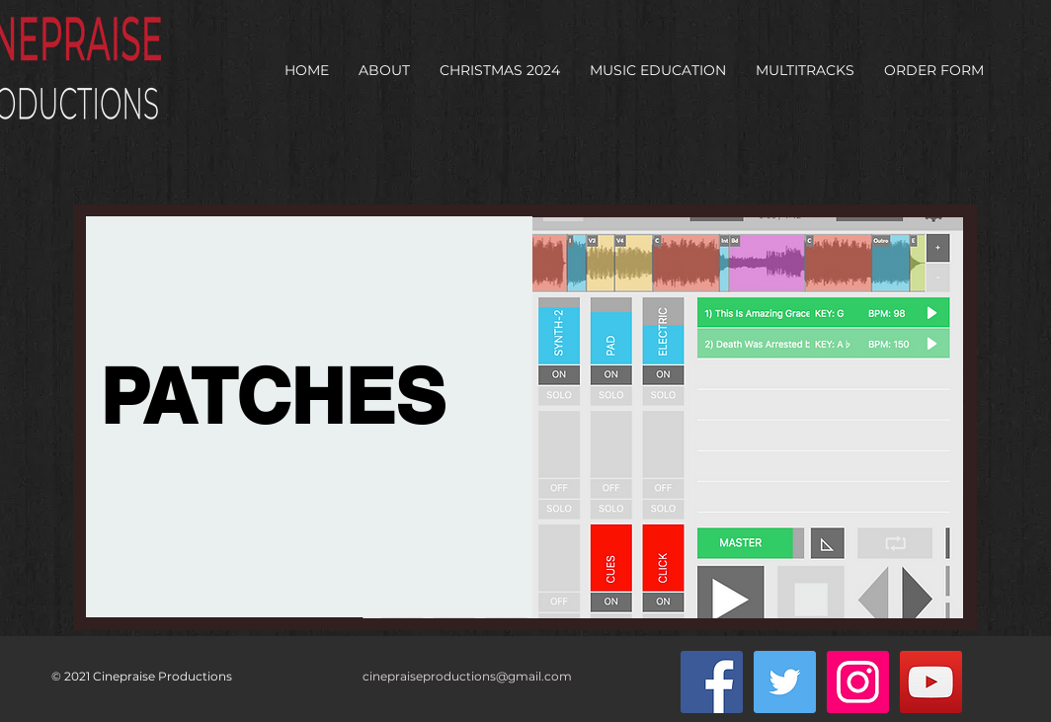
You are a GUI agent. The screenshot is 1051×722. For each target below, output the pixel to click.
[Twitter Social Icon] (785, 682)
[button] (384, 70)
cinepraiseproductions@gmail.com (467, 676)
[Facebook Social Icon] (712, 682)
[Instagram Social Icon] (858, 682)
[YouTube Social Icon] (931, 682)
